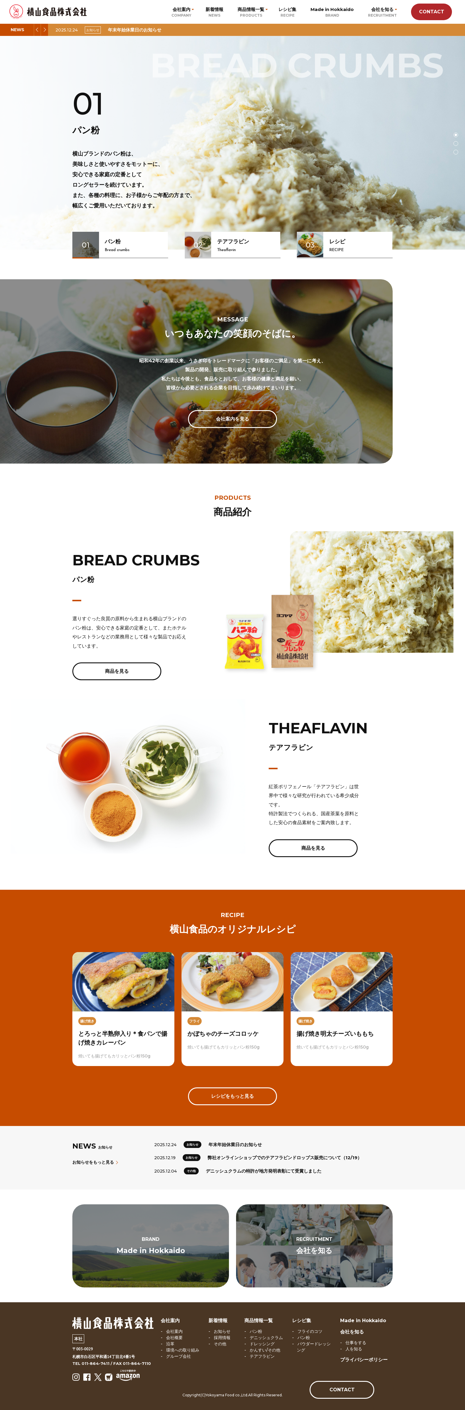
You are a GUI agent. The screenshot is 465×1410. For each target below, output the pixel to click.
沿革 (170, 1343)
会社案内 (170, 1320)
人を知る (353, 1349)
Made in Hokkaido (363, 1320)
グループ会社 (178, 1356)
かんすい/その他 (265, 1350)
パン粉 (256, 1331)
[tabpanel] (232, 143)
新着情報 (217, 1320)
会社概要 (174, 1337)
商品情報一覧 (258, 1320)
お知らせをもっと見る (94, 1162)
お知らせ (222, 1331)
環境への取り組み (182, 1350)
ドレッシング (262, 1343)
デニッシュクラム (266, 1337)
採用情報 (222, 1337)
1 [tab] (455, 134)
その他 (220, 1343)
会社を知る (352, 1332)
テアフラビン (262, 1356)
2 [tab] (455, 143)
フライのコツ (309, 1331)
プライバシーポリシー (364, 1360)
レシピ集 (301, 1320)
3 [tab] (455, 152)
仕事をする (355, 1342)
